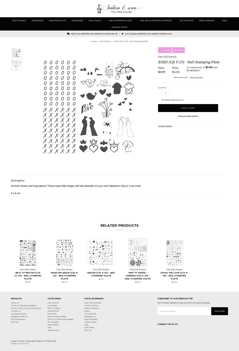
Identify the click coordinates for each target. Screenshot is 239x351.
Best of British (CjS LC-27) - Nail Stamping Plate (28, 275)
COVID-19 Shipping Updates (23, 305)
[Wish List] (218, 8)
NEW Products (57, 20)
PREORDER (77, 20)
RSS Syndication (18, 319)
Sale (224, 20)
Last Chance (19, 20)
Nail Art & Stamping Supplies (157, 20)
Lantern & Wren (91, 305)
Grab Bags (38, 20)
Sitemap (14, 322)
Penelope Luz (90, 316)
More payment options (188, 116)
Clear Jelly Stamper (92, 303)
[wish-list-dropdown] (223, 107)
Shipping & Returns (19, 316)
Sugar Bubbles (90, 319)
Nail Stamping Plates (122, 20)
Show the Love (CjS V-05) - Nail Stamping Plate (174, 275)
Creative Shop (90, 322)
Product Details (166, 126)
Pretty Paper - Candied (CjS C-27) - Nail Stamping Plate (138, 275)
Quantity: (162, 87)
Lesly (86, 325)
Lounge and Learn (19, 314)
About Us (15, 303)
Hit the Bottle (90, 314)
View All (87, 330)
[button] (207, 69)
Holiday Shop (119, 27)
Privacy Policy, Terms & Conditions (26, 308)
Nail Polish (96, 20)
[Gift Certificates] (224, 8)
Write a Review (196, 77)
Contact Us (16, 311)
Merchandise (208, 20)
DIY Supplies (187, 20)
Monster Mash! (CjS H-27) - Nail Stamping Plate (64, 275)
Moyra (87, 311)
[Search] (213, 8)
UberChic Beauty (91, 308)
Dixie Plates (89, 327)
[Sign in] (229, 8)
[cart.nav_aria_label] (234, 8)
